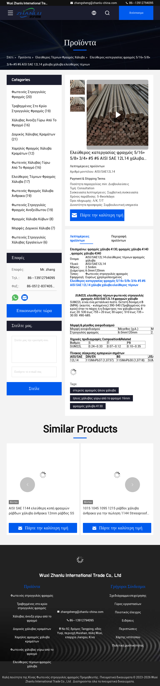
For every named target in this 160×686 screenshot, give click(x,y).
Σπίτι (10, 57)
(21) (33, 136)
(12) (31, 150)
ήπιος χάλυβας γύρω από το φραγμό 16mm (101, 398)
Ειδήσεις (128, 620)
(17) (34, 179)
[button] (27, 484)
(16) (34, 122)
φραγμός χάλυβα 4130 (88, 406)
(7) (33, 228)
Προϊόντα (24, 57)
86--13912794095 (139, 3)
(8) (32, 219)
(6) (29, 239)
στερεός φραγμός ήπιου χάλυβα (94, 390)
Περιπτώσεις (128, 629)
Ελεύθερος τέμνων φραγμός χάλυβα (60, 57)
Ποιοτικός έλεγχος (128, 612)
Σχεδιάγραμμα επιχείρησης (128, 595)
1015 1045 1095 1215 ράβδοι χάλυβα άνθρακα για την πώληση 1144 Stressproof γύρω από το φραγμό (115, 511)
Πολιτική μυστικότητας (128, 645)
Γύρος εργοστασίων (128, 604)
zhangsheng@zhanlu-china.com (93, 3)
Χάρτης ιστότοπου (128, 637)
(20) (29, 94)
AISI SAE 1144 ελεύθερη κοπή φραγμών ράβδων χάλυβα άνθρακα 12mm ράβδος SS (41, 510)
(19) (31, 108)
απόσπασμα (136, 12)
